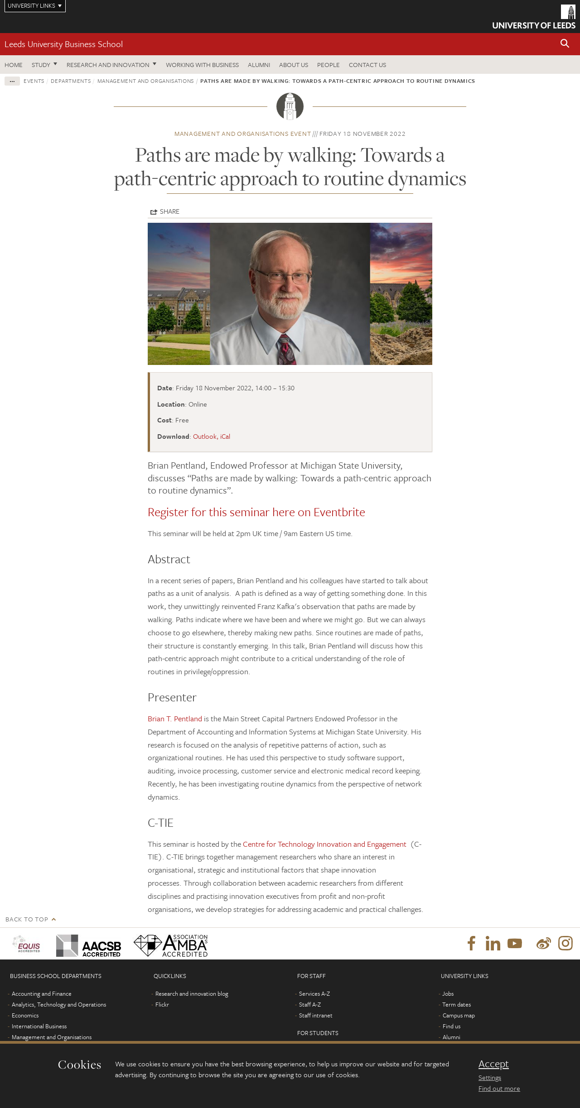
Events (34, 81)
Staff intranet (316, 1015)
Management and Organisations (145, 81)
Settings (489, 1077)
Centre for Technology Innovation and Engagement (325, 843)
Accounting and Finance (42, 993)
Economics (25, 1015)
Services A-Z (314, 993)
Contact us (367, 64)
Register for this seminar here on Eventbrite (256, 511)
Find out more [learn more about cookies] (499, 1088)
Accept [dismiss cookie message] (493, 1063)
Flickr (162, 1004)
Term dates (456, 1004)
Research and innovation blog (191, 993)
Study (41, 64)
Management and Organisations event (242, 133)
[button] (565, 44)
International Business (39, 1026)
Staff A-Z (310, 1004)
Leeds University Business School (64, 44)
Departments (71, 81)
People (328, 64)
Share (169, 211)
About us (293, 64)
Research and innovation (108, 64)
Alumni (259, 64)
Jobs (448, 993)
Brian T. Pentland (175, 718)
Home (14, 64)
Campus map (459, 1015)
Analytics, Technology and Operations (59, 1004)
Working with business (202, 64)
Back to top (26, 919)
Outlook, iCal (211, 436)
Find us (451, 1026)
